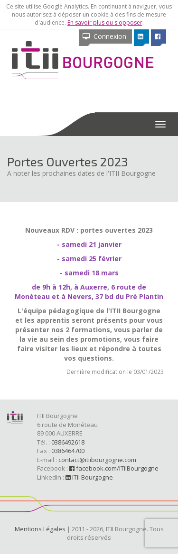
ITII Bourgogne (89, 477)
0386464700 (67, 450)
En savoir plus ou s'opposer (104, 22)
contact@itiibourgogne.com (97, 459)
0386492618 (67, 442)
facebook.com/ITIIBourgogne (114, 468)
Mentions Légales (40, 529)
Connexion (104, 36)
